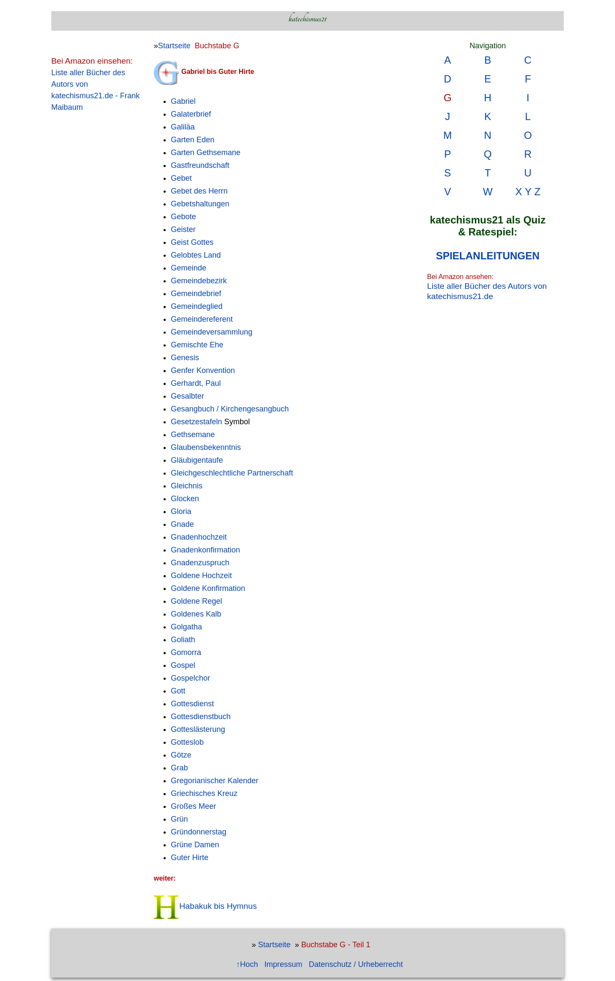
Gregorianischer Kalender (214, 780)
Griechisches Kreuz (204, 793)
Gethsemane (193, 434)
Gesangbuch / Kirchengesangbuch (230, 409)
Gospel (183, 665)
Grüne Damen (195, 844)
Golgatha (186, 627)
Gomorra (186, 652)
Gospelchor (190, 678)
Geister (183, 229)
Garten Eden (192, 139)
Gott (178, 691)
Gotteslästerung (198, 729)
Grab (179, 768)
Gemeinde (188, 268)
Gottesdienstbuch (201, 716)
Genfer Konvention (203, 370)
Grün (179, 819)
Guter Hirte (189, 857)
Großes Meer (193, 806)
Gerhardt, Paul (196, 383)
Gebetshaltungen (200, 204)
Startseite (174, 45)
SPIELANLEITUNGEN (488, 255)
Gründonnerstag (198, 832)
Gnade (182, 524)
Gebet (181, 178)
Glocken (185, 498)
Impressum (283, 964)
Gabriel (183, 101)
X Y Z (527, 191)
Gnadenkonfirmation (205, 550)
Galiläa (183, 127)
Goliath (183, 639)
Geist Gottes (192, 242)
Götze (181, 755)
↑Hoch (247, 964)
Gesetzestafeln (196, 421)
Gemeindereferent (202, 319)
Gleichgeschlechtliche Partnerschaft (232, 473)
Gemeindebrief (196, 293)
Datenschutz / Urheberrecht (356, 964)
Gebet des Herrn (199, 191)
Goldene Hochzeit (201, 575)
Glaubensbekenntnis (206, 447)
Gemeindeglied (197, 306)
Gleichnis (186, 486)
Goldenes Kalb (196, 614)
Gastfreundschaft (200, 165)
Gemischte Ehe (197, 345)
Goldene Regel (196, 601)
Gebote (183, 216)
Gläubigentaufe (197, 460)
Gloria (181, 511)
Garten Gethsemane (205, 152)
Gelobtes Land (196, 255)
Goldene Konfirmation (208, 588)
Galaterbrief (191, 114)
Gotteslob (187, 742)
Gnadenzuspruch (200, 562)
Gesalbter (187, 396)
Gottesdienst (192, 703)
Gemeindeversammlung (211, 332)
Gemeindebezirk (199, 280)
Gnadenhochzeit (199, 537)
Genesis (185, 357)
